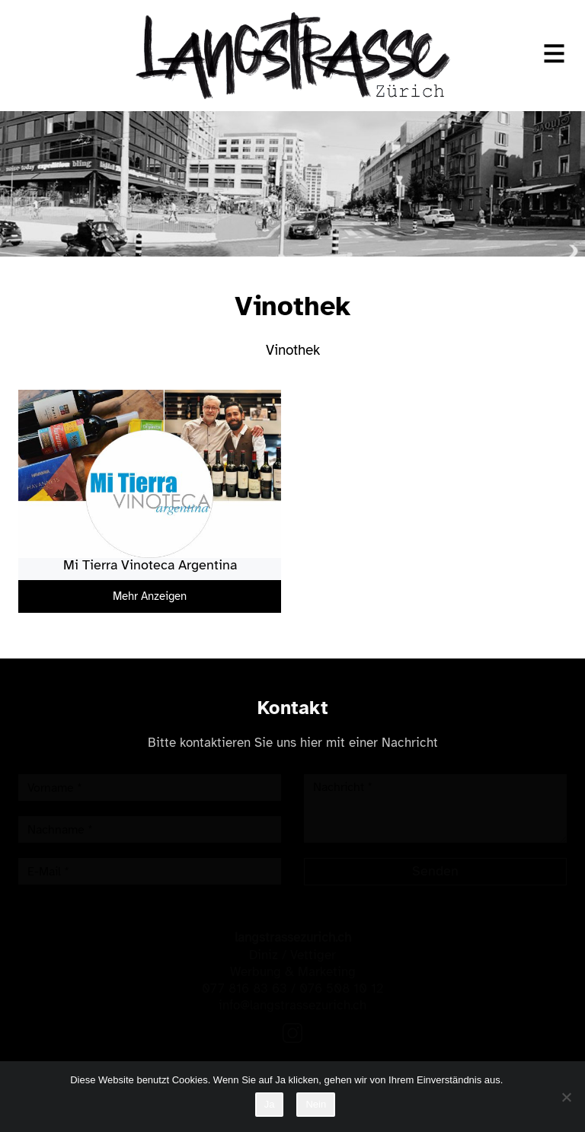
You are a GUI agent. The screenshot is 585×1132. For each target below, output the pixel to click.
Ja (269, 1104)
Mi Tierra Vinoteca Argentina (150, 564)
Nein (315, 1104)
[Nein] (566, 1097)
